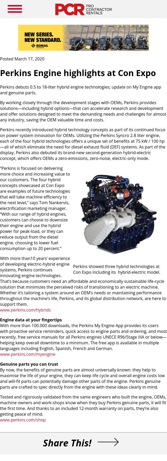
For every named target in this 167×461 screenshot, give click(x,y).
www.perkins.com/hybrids (25, 310)
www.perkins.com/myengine (27, 354)
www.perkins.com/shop (23, 420)
